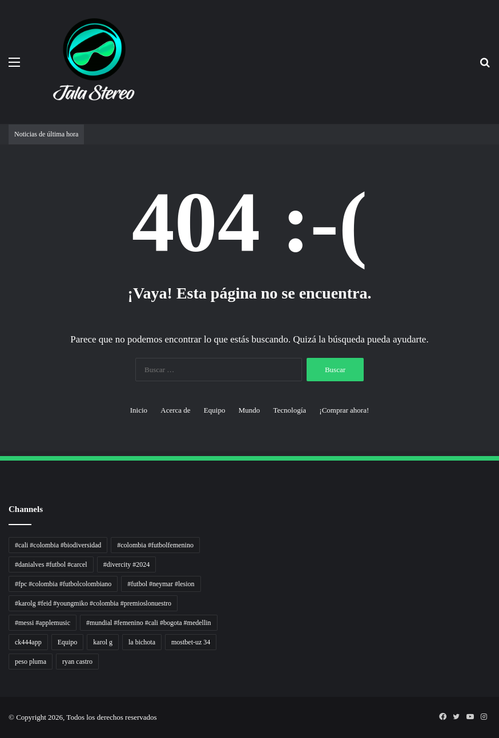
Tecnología (289, 410)
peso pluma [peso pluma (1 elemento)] (30, 662)
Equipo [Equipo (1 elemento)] (68, 642)
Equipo (215, 410)
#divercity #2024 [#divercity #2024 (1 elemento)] (126, 564)
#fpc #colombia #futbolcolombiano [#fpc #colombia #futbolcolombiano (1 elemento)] (63, 584)
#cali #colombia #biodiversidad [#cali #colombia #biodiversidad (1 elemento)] (58, 545)
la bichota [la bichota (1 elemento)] (141, 642)
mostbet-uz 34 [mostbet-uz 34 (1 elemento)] (190, 642)
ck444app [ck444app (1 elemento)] (28, 642)
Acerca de (175, 410)
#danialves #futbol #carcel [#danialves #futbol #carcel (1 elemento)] (51, 564)
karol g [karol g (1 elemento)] (102, 642)
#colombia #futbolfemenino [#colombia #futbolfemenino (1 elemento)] (155, 545)
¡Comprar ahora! (344, 410)
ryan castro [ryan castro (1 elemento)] (77, 662)
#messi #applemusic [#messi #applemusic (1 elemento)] (42, 623)
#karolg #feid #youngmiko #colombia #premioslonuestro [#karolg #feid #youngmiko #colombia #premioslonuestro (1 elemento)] (93, 603)
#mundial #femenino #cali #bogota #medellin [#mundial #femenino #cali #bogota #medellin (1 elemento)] (148, 623)
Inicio (138, 410)
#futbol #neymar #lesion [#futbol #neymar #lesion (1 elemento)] (160, 584)
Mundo (249, 410)
